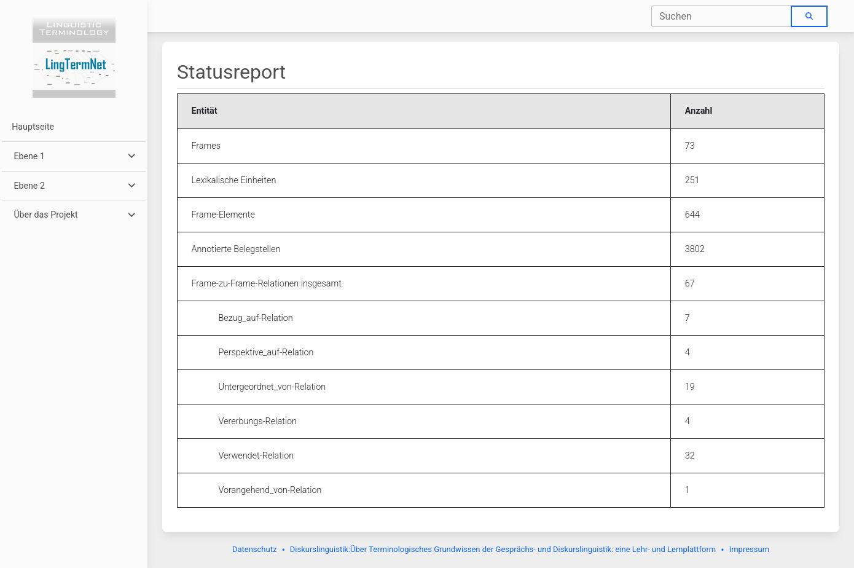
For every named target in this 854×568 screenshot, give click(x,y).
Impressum (749, 549)
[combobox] (721, 16)
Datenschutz (254, 549)
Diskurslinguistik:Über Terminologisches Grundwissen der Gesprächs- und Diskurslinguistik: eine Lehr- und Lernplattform (503, 549)
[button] (73, 156)
